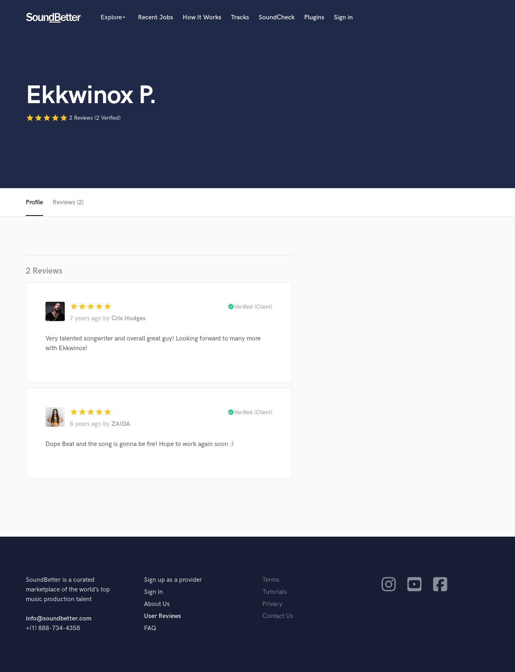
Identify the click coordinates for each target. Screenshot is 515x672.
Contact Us (277, 616)
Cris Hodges (128, 318)
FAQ (150, 628)
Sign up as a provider (173, 580)
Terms (270, 580)
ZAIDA (120, 424)
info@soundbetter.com (58, 618)
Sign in (343, 17)
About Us (157, 604)
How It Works (202, 17)
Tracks (240, 17)
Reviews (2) (68, 202)
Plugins (314, 17)
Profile (34, 202)
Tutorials (274, 592)
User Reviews (162, 616)
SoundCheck (277, 17)
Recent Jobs (155, 17)
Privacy (272, 604)
